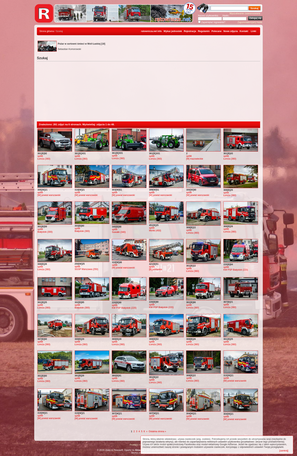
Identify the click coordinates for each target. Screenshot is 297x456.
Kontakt (244, 31)
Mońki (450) (155, 230)
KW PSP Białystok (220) (235, 269)
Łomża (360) (43, 158)
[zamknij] (283, 450)
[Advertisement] (148, 93)
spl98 (40, 156)
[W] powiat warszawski (48, 195)
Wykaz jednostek (173, 31)
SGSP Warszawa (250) (86, 269)
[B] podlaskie (155, 269)
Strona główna (46, 31)
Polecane (216, 31)
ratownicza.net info (151, 31)
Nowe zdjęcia (230, 31)
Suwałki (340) (119, 232)
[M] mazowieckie (194, 158)
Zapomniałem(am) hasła (250, 22)
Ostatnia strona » (157, 431)
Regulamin (204, 31)
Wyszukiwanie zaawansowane (245, 13)
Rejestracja (190, 31)
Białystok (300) (44, 232)
